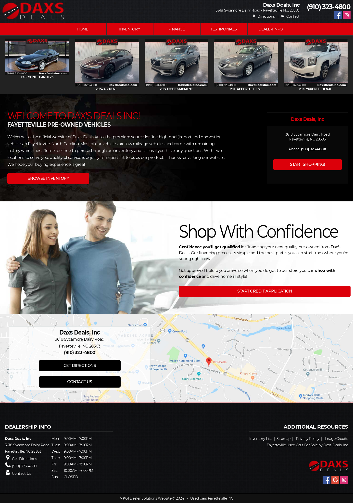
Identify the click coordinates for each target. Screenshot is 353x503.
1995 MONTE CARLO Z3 (75, 77)
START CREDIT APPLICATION (264, 291)
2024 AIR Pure (145, 89)
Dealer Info (270, 29)
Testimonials (224, 29)
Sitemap (283, 438)
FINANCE (176, 29)
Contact (290, 16)
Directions (263, 16)
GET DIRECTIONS (79, 365)
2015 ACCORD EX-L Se (285, 89)
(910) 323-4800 (329, 7)
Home (82, 29)
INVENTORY (129, 29)
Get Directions (24, 459)
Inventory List (260, 438)
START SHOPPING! (307, 164)
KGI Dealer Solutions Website (147, 498)
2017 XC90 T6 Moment (215, 89)
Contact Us (21, 473)
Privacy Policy (307, 438)
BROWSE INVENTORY (48, 178)
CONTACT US (79, 381)
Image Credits (336, 438)
